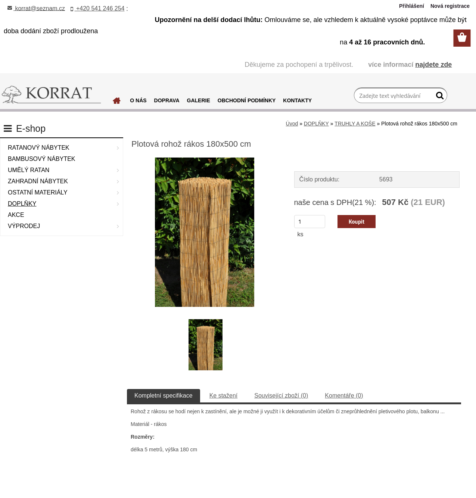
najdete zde (433, 64)
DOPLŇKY (316, 124)
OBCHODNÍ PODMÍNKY (247, 100)
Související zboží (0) (281, 395)
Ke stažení (223, 395)
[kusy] (310, 221)
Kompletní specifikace (163, 395)
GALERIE (198, 100)
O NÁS (138, 100)
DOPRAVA (167, 100)
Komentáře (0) (344, 395)
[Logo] (51, 94)
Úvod (292, 124)
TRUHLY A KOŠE (355, 124)
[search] (438, 97)
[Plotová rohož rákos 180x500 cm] (204, 160)
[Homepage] (117, 102)
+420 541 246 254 (98, 8)
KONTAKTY (297, 100)
